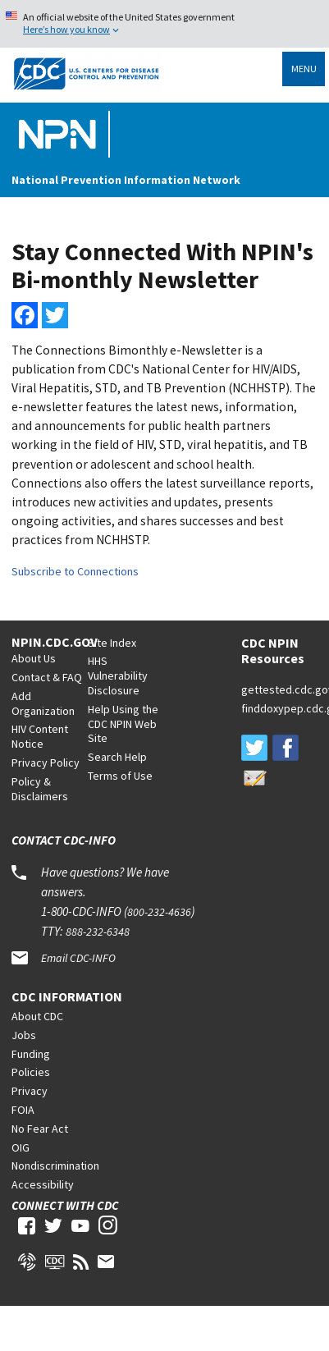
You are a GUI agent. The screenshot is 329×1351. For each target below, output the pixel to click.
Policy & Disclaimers (39, 789)
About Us (33, 658)
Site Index (112, 642)
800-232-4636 (159, 911)
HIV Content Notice (39, 736)
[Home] (60, 135)
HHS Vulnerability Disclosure (118, 675)
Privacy (29, 1090)
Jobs (23, 1035)
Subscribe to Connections (75, 571)
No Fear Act (39, 1128)
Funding (30, 1053)
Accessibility (42, 1184)
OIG (20, 1147)
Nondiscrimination (55, 1165)
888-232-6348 (98, 931)
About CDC (37, 1016)
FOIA (22, 1109)
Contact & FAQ (46, 677)
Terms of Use (120, 775)
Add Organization (43, 703)
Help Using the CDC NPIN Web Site (123, 724)
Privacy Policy (45, 762)
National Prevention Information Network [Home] (125, 179)
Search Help (117, 756)
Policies (30, 1072)
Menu (304, 68)
